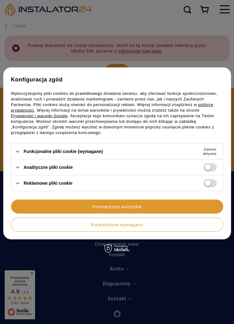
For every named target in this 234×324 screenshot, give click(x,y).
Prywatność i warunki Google (39, 115)
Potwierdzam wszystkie (117, 206)
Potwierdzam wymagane (117, 224)
